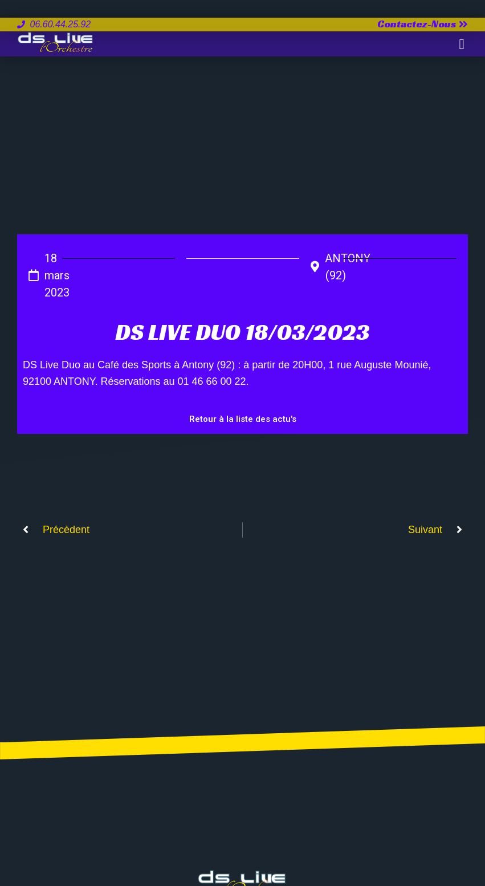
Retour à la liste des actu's (242, 419)
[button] (461, 44)
